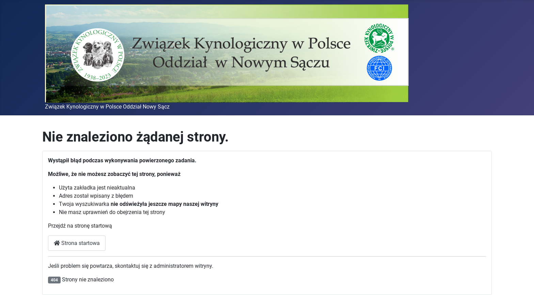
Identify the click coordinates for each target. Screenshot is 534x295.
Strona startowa (77, 243)
